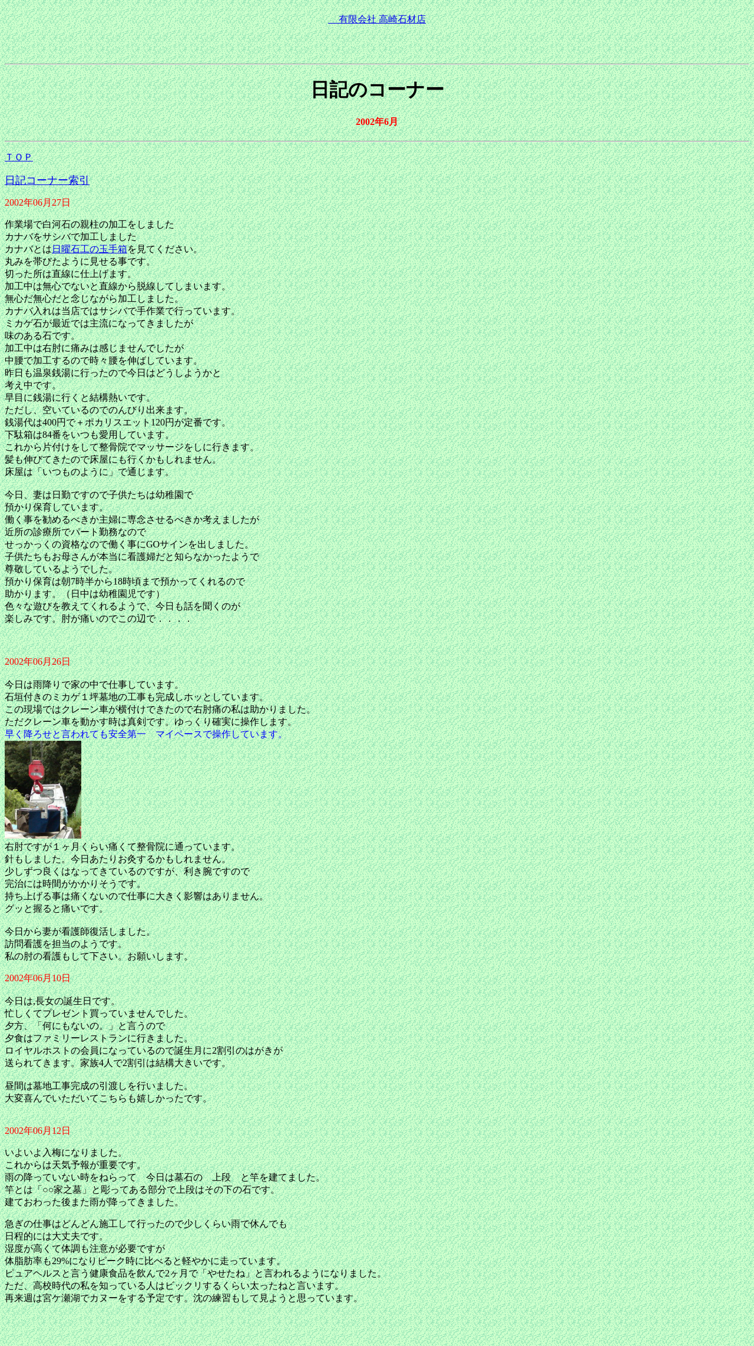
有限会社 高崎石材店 (377, 19)
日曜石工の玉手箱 (89, 249)
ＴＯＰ (19, 157)
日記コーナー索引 (47, 180)
